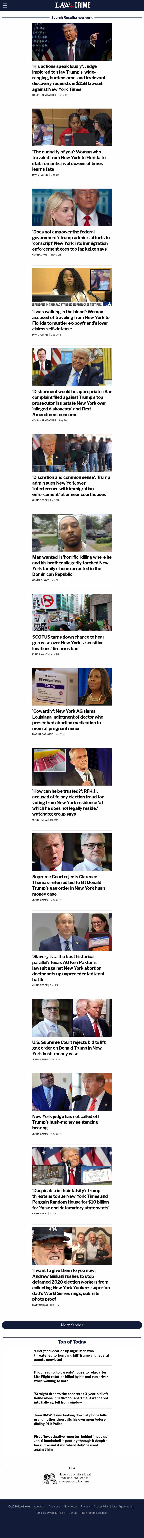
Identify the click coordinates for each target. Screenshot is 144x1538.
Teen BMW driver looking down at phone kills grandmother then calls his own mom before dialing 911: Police (70, 1419)
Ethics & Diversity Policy (50, 1512)
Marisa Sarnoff (42, 734)
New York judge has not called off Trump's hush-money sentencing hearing (65, 1122)
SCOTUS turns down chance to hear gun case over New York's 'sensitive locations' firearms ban (68, 642)
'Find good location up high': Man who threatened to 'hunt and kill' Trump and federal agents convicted (71, 1355)
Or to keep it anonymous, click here (74, 1479)
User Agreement (122, 1506)
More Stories (72, 1325)
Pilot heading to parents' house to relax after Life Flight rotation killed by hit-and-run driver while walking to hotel (71, 1376)
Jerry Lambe (40, 899)
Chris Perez (40, 500)
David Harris (40, 174)
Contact (73, 1512)
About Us (39, 1506)
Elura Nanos (40, 654)
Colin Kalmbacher (44, 95)
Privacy (85, 1506)
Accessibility (101, 1506)
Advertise (54, 1506)
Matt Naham (40, 1305)
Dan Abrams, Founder (95, 1512)
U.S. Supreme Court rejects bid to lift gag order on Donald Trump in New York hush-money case (69, 1048)
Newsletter (70, 1506)
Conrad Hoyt (40, 254)
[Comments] (72, 98)
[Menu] (5, 5)
